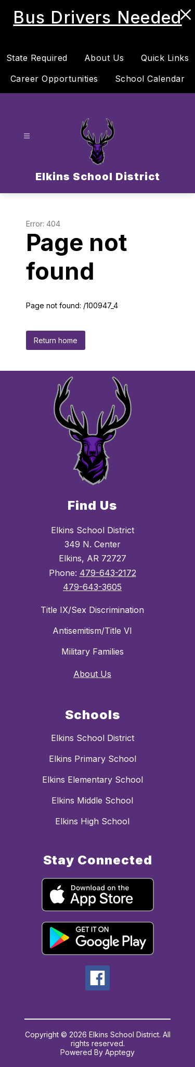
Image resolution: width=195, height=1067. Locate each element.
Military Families (92, 651)
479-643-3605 (92, 587)
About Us (104, 58)
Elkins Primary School (92, 759)
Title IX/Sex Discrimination (92, 610)
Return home (55, 340)
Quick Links (165, 58)
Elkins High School (92, 821)
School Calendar (150, 78)
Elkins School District (92, 738)
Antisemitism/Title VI (92, 630)
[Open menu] (27, 136)
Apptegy (120, 1052)
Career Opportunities (54, 78)
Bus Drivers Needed (97, 17)
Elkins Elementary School (92, 779)
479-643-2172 (108, 573)
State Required (37, 58)
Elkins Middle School (92, 800)
